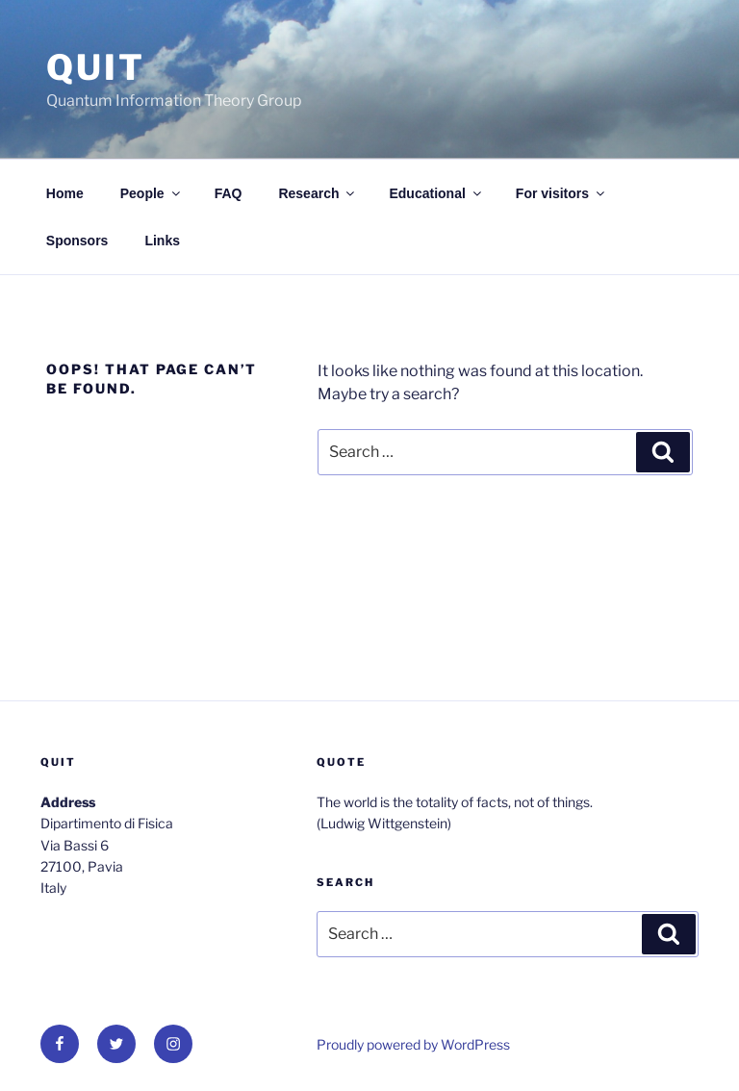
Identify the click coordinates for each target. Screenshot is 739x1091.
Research (317, 193)
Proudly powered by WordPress (413, 1044)
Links (162, 240)
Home (65, 193)
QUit (95, 67)
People (151, 193)
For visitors (561, 193)
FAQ (228, 193)
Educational (436, 193)
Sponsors (77, 240)
